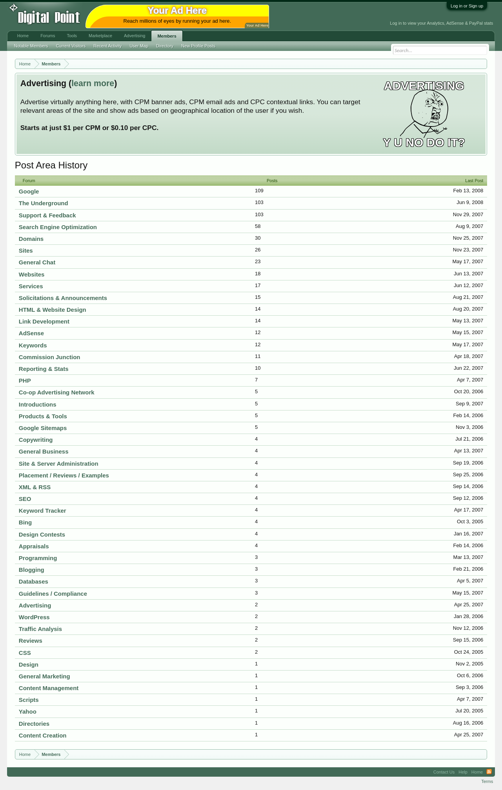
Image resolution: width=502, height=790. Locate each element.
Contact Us (444, 772)
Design (28, 664)
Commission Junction (49, 357)
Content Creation (43, 735)
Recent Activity (107, 45)
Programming (38, 558)
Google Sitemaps (43, 428)
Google (29, 191)
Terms (487, 781)
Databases (33, 581)
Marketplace (100, 35)
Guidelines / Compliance (53, 593)
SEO (25, 498)
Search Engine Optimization (58, 227)
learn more (92, 83)
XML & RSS (35, 487)
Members (166, 36)
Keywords (33, 345)
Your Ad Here (257, 25)
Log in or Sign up (467, 6)
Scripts (29, 699)
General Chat (37, 262)
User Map (138, 45)
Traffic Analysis (40, 628)
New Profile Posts (198, 45)
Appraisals (34, 546)
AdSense (31, 333)
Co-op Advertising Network (57, 392)
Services (31, 286)
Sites (26, 250)
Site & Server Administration (58, 463)
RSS (489, 772)
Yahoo (27, 711)
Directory (164, 45)
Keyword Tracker (42, 510)
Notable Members (31, 45)
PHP (25, 380)
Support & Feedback (47, 215)
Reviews (30, 640)
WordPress (34, 617)
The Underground (43, 203)
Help (462, 772)
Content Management (49, 688)
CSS (25, 652)
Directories (34, 723)
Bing (25, 522)
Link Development (44, 321)
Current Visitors (71, 45)
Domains (31, 238)
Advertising (35, 605)
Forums (47, 35)
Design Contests (42, 534)
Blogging (31, 569)
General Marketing (44, 676)
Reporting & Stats (44, 368)
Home (23, 35)
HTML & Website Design (52, 309)
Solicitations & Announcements (63, 298)
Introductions (37, 404)
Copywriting (36, 439)
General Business (44, 451)
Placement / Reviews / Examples (64, 475)
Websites (32, 274)
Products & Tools (43, 416)
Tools (72, 35)
